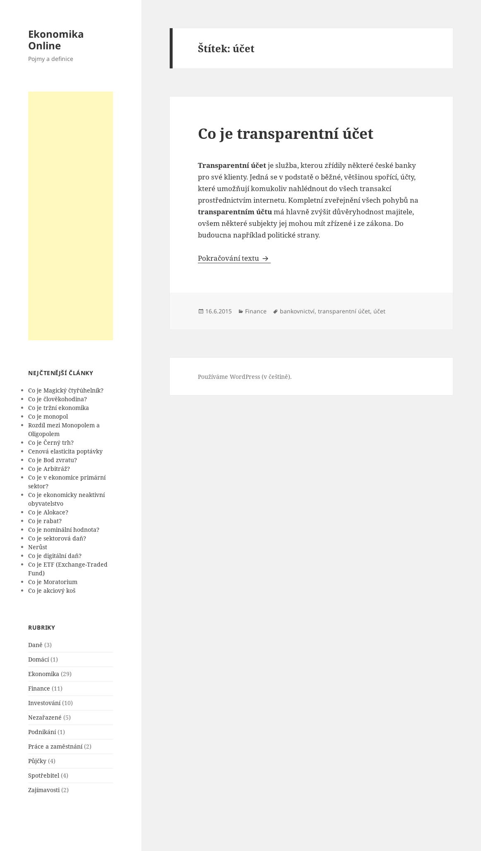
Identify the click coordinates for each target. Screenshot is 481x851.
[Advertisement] (70, 216)
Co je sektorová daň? (57, 538)
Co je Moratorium (52, 582)
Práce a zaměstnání (55, 746)
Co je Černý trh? (51, 442)
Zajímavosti (44, 790)
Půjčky (37, 761)
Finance (39, 688)
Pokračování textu (234, 258)
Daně (35, 645)
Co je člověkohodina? (57, 399)
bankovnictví (297, 311)
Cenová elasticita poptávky (65, 451)
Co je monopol (48, 416)
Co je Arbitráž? (49, 469)
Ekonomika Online (56, 39)
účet (379, 311)
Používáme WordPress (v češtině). (245, 377)
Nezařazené (45, 717)
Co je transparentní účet (285, 133)
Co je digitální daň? (55, 556)
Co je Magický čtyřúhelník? (65, 390)
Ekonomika (43, 674)
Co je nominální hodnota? (63, 529)
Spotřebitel (43, 775)
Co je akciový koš (51, 590)
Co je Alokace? (48, 512)
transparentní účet (344, 311)
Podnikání (42, 732)
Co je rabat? (45, 521)
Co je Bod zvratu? (52, 460)
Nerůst (37, 547)
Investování (44, 703)
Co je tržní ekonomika (58, 408)
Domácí (38, 659)
